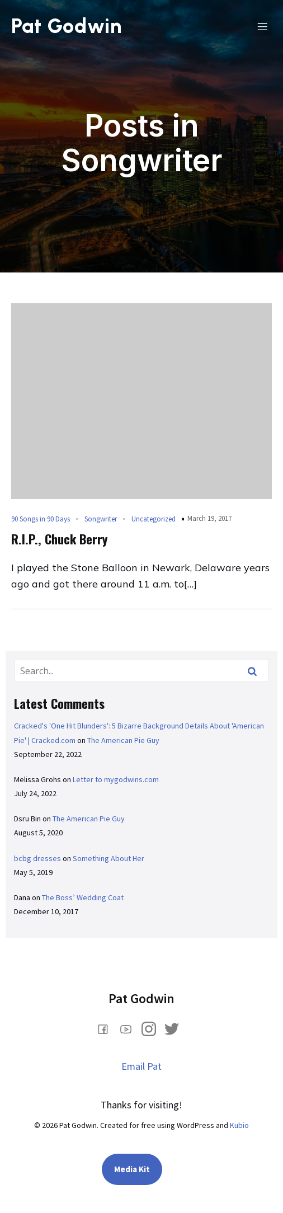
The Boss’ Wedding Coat (83, 897)
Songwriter (100, 519)
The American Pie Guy (123, 740)
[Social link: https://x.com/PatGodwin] (175, 1028)
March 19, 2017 (209, 518)
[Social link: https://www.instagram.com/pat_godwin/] (153, 1028)
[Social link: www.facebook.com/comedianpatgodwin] (107, 1028)
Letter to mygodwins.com (116, 779)
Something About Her (108, 858)
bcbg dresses (37, 858)
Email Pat (141, 1066)
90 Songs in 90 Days (40, 519)
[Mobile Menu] (262, 26)
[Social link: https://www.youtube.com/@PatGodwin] (130, 1028)
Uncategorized (153, 519)
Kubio (239, 1125)
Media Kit (132, 1169)
